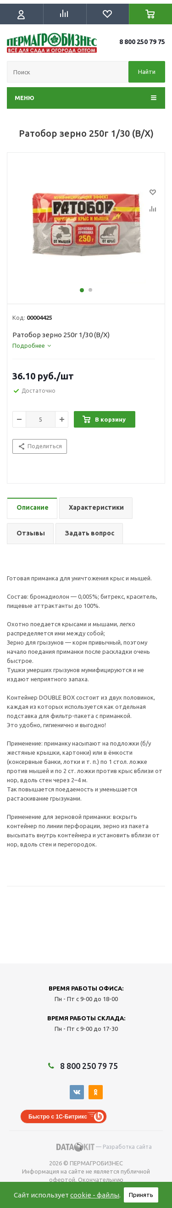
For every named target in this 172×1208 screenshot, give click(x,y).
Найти (146, 71)
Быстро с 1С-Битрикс (57, 1116)
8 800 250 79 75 (142, 42)
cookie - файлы (94, 1195)
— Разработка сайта (104, 1147)
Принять (141, 1194)
